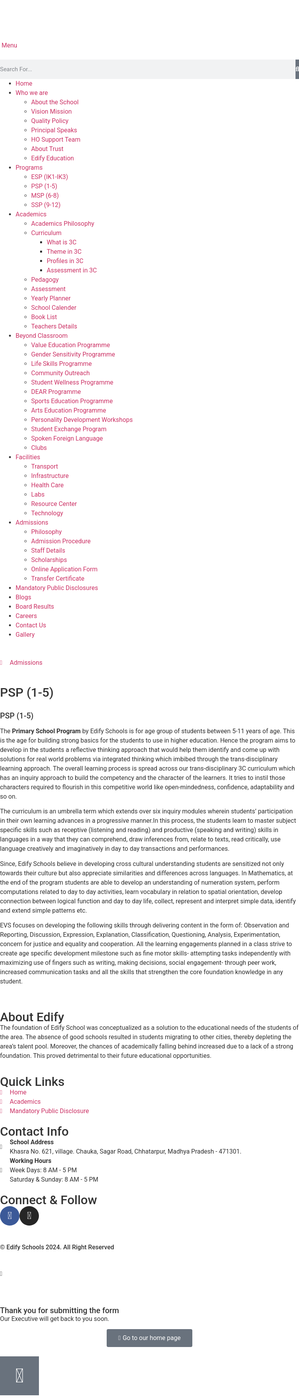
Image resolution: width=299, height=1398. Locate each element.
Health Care (47, 485)
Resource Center (54, 504)
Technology (47, 513)
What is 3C (61, 242)
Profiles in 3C (65, 261)
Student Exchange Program (68, 429)
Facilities (28, 457)
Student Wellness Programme (72, 382)
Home (24, 83)
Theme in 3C (64, 251)
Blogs (23, 597)
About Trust (47, 149)
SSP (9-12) (46, 205)
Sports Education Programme (72, 401)
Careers (26, 616)
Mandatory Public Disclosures (57, 588)
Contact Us (31, 625)
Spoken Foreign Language (67, 438)
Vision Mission (51, 111)
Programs (29, 167)
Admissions (32, 522)
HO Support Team (56, 139)
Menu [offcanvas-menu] (8, 45)
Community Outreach (60, 373)
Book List (44, 317)
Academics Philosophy (62, 223)
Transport (44, 466)
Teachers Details (54, 326)
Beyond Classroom (42, 335)
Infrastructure (50, 475)
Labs (38, 494)
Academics (31, 214)
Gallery (25, 634)
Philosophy (46, 532)
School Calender (53, 307)
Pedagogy (45, 279)
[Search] (297, 69)
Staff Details (48, 550)
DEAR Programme (56, 391)
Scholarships (49, 560)
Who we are (32, 93)
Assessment (48, 289)
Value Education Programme (70, 345)
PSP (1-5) (44, 186)
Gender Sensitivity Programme (73, 354)
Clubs (39, 447)
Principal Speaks (54, 130)
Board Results (35, 606)
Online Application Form (64, 569)
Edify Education (52, 158)
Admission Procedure (61, 541)
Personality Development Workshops (82, 419)
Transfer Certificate (57, 578)
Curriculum (46, 233)
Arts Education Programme (68, 410)
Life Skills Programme (61, 363)
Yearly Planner (50, 298)
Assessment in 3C (72, 270)
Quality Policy (50, 121)
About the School (55, 102)
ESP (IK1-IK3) (49, 177)
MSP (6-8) (45, 195)
